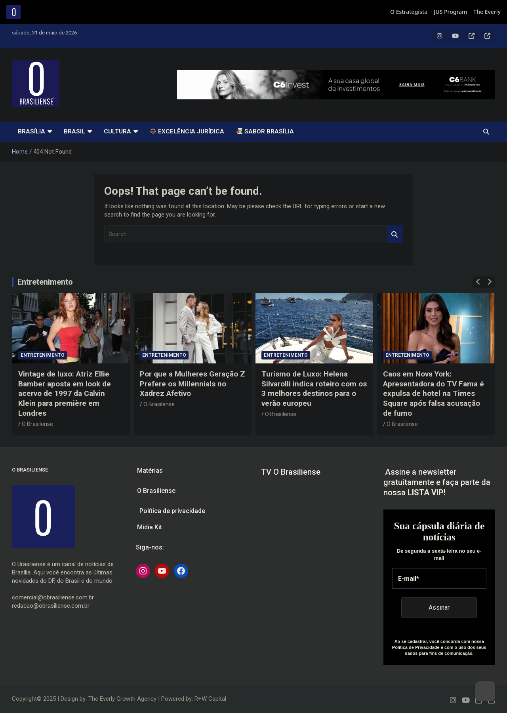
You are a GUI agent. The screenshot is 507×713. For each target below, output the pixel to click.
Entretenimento (45, 282)
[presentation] (478, 281)
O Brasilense (37, 424)
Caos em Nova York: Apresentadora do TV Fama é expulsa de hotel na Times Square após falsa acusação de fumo (433, 393)
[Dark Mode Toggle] (485, 691)
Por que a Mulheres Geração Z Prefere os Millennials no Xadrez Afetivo (192, 383)
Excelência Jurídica (187, 131)
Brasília (31, 131)
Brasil (74, 131)
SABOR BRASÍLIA (265, 131)
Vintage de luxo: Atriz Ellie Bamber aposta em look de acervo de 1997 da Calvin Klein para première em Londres (64, 393)
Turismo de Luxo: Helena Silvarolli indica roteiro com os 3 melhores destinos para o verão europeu (314, 388)
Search (395, 234)
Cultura (117, 131)
